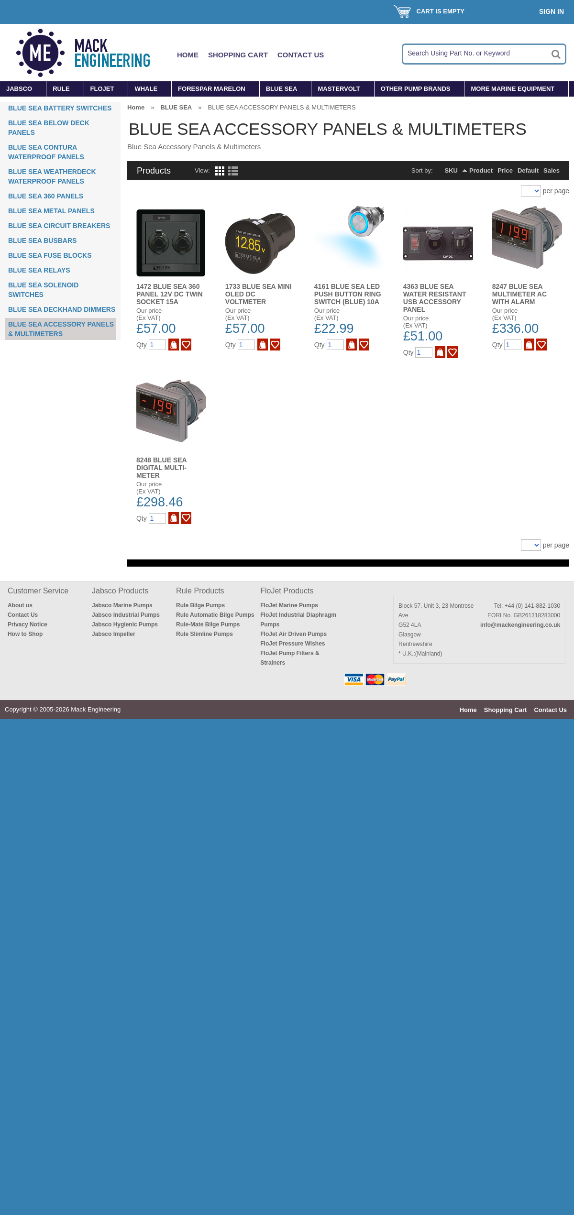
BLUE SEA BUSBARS (42, 240)
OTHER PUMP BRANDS (416, 88)
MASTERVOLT (339, 88)
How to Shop (25, 634)
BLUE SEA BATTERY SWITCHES (59, 108)
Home (188, 55)
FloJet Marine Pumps (289, 605)
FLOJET (102, 88)
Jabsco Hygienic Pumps (125, 624)
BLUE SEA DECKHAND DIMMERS (61, 309)
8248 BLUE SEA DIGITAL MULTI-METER (161, 467)
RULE (61, 88)
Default (528, 170)
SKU (451, 170)
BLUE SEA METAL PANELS (51, 211)
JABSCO (19, 88)
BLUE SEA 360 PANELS (45, 196)
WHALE (145, 88)
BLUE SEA (282, 88)
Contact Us (300, 55)
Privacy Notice (27, 624)
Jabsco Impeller (113, 634)
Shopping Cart (238, 55)
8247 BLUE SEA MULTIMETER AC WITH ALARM (519, 294)
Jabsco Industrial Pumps (126, 615)
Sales (551, 170)
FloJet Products (286, 591)
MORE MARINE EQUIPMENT (512, 88)
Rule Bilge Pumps (200, 605)
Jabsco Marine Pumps (122, 605)
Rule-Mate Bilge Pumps (208, 624)
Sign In (551, 11)
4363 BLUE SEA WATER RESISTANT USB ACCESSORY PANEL (434, 298)
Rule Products (200, 591)
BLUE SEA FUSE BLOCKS (50, 255)
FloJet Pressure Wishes (292, 643)
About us (20, 605)
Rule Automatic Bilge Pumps (215, 615)
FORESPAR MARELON (211, 88)
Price (505, 170)
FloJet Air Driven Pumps (293, 634)
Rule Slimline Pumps (204, 634)
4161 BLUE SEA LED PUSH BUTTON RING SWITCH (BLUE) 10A (347, 294)
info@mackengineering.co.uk (520, 625)
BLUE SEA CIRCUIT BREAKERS (59, 226)
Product (481, 170)
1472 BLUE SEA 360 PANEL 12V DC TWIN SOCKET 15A (169, 294)
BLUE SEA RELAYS (39, 270)
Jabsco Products (120, 591)
